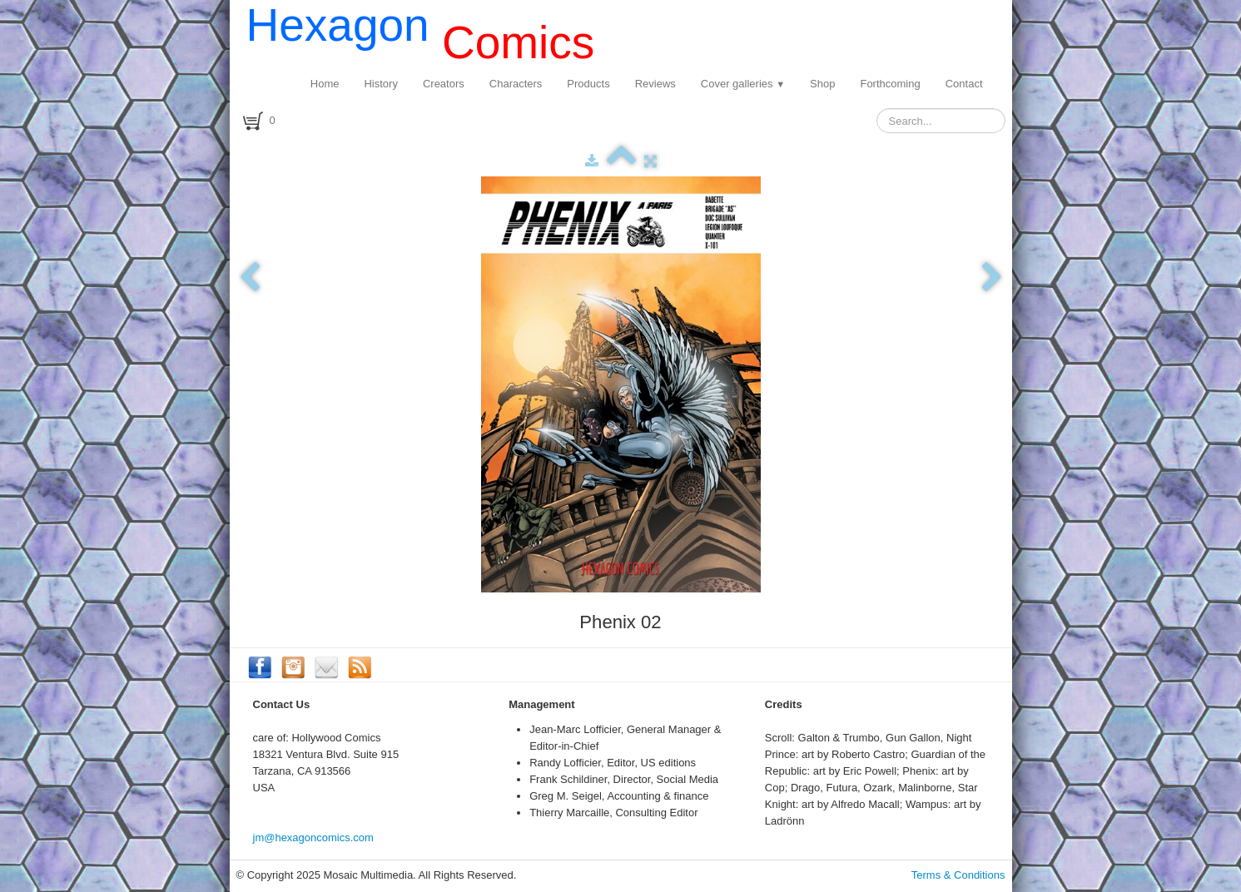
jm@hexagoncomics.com (313, 837)
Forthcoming (890, 83)
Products (588, 83)
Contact (964, 83)
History (380, 83)
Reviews (655, 83)
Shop (822, 83)
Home (325, 83)
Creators (443, 83)
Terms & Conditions (958, 875)
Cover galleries (743, 83)
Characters (516, 83)
